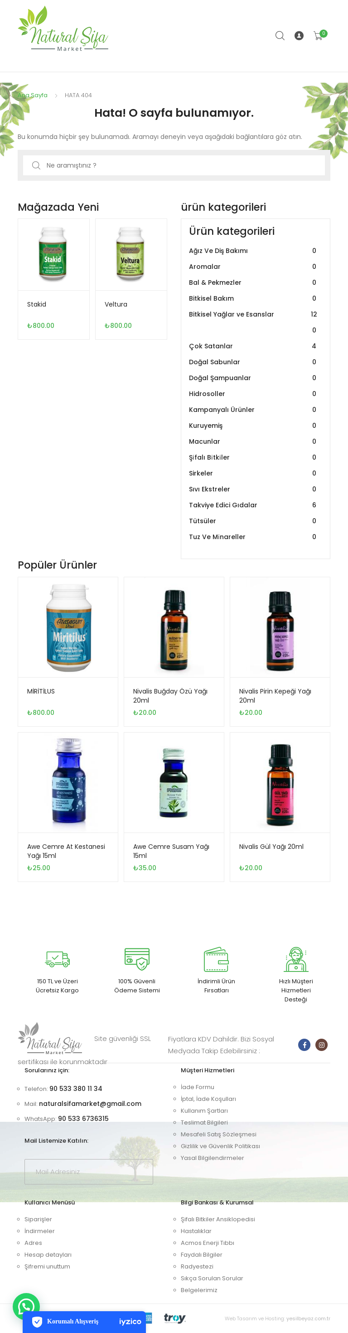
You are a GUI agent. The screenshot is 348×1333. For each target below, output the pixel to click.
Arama (280, 35)
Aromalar (254, 267)
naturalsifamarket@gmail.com (90, 1103)
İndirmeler (39, 1231)
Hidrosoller (254, 394)
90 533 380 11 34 (75, 1088)
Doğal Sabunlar (254, 362)
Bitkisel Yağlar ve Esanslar (254, 322)
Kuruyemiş (254, 426)
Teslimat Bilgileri (204, 1122)
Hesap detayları (48, 1254)
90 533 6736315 (83, 1118)
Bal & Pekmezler (254, 283)
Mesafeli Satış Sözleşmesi (218, 1134)
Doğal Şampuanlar (254, 378)
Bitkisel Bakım (254, 299)
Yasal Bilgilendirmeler (212, 1158)
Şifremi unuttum (47, 1266)
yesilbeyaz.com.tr (308, 1318)
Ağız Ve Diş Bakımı (254, 251)
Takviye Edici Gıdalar (254, 505)
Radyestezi (197, 1266)
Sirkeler (254, 473)
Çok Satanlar (254, 346)
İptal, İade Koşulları (208, 1099)
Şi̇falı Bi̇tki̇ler (254, 458)
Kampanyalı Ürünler (254, 410)
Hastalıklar (196, 1231)
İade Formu (197, 1087)
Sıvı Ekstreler (254, 489)
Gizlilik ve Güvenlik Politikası (220, 1146)
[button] (26, 1306)
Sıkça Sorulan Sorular (212, 1278)
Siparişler (38, 1219)
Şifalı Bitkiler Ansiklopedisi (218, 1219)
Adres (33, 1243)
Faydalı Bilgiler (201, 1254)
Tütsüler (254, 521)
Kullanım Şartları (204, 1110)
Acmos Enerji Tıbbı (207, 1243)
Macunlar (254, 442)
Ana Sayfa (33, 95)
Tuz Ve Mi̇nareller (254, 537)
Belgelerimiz (199, 1290)
